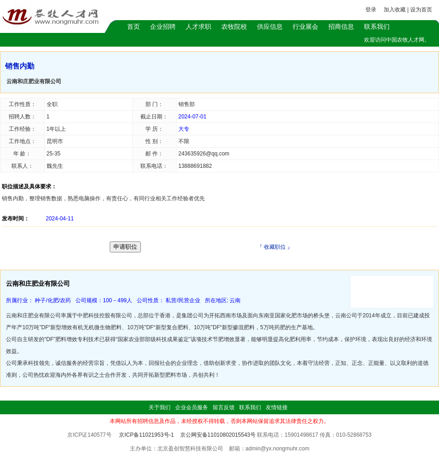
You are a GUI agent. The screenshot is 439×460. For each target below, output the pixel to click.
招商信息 (341, 26)
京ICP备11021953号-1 (146, 435)
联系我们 (377, 26)
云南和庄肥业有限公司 (33, 81)
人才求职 (198, 26)
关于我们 (160, 407)
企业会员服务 (191, 407)
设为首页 (421, 9)
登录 (370, 9)
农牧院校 (234, 26)
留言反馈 (224, 407)
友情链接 (277, 407)
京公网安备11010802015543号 (218, 435)
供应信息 (270, 26)
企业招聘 (163, 26)
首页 (133, 26)
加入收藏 (395, 9)
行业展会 (305, 26)
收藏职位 (275, 247)
